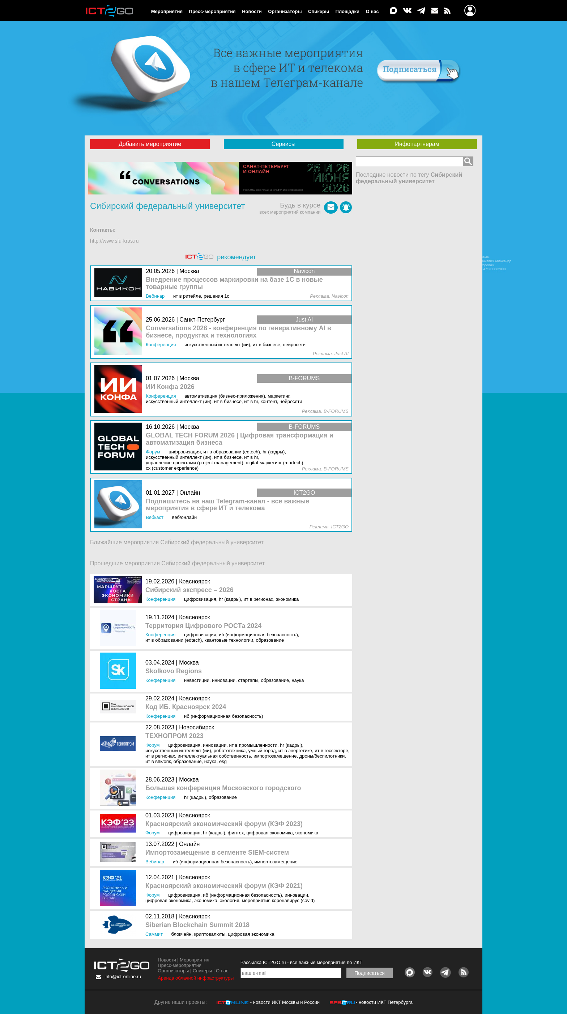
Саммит (154, 934)
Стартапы (248, 680)
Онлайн (189, 844)
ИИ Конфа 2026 (170, 387)
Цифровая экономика (269, 832)
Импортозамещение (275, 756)
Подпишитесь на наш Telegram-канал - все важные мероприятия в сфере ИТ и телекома (227, 505)
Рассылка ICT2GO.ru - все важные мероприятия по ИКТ (301, 962)
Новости (252, 11)
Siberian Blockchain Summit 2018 (197, 925)
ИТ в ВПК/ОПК (158, 761)
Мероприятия (167, 11)
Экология (229, 900)
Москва (189, 662)
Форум (152, 745)
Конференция (160, 599)
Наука (297, 680)
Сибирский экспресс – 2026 (189, 590)
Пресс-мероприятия (212, 11)
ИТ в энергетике (295, 750)
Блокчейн (181, 934)
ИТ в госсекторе (331, 750)
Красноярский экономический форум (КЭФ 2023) (224, 824)
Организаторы (285, 11)
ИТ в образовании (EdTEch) (173, 640)
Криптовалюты (210, 934)
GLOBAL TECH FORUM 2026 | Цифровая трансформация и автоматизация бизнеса (239, 439)
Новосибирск (196, 727)
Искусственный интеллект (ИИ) (178, 750)
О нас (372, 11)
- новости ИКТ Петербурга (384, 1002)
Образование (270, 640)
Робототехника (230, 750)
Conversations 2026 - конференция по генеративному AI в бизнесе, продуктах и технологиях (238, 332)
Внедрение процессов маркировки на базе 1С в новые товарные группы (234, 283)
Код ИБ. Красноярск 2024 (185, 707)
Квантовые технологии (229, 640)
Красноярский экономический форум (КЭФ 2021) (224, 886)
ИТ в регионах (258, 599)
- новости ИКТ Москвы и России (285, 1002)
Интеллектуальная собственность (214, 756)
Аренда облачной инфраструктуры (196, 978)
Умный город (262, 750)
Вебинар (154, 861)
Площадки (347, 11)
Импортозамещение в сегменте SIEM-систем (217, 852)
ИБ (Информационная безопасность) (258, 634)
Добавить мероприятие (150, 144)
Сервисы (283, 144)
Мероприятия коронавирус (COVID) (278, 900)
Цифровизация (200, 599)
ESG (223, 761)
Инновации (223, 680)
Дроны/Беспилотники (322, 756)
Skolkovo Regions (173, 671)
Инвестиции (196, 680)
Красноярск (194, 581)
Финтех (236, 832)
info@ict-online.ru (123, 976)
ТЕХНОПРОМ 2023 (174, 736)
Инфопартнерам (417, 144)
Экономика (287, 599)
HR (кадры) (230, 599)
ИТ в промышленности (253, 745)
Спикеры (318, 11)
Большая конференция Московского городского (223, 788)
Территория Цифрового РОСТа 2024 (203, 626)
